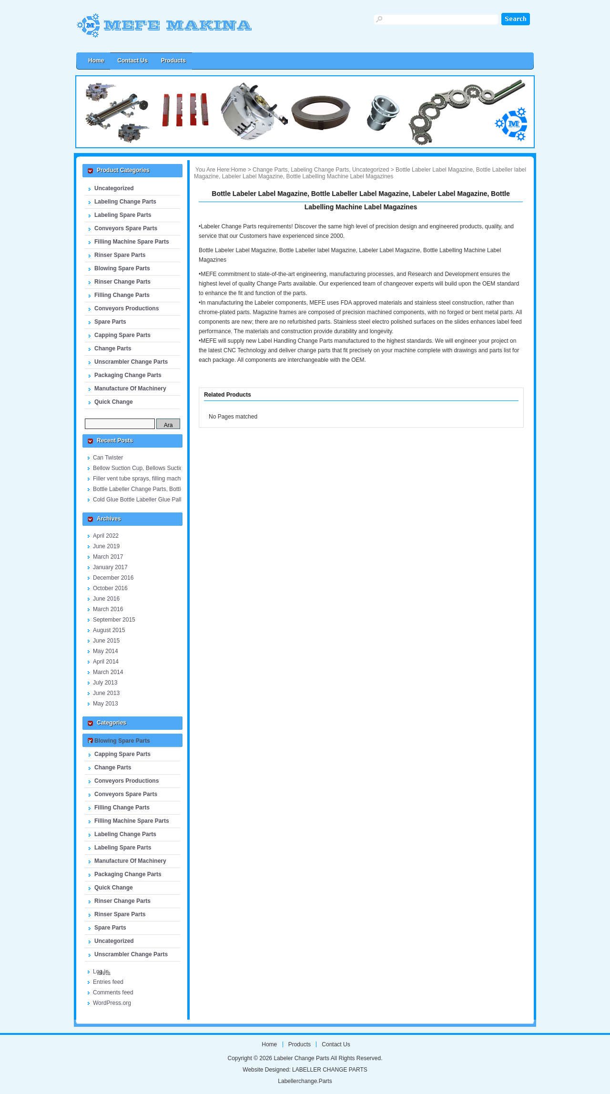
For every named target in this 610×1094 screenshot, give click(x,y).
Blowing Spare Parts (122, 268)
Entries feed (108, 982)
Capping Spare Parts (122, 335)
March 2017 (108, 556)
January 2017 (110, 567)
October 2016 (110, 588)
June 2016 (106, 598)
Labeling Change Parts (125, 201)
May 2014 (105, 651)
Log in (101, 971)
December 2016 (113, 577)
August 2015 (109, 630)
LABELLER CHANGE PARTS (329, 1069)
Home (238, 169)
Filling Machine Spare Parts (131, 241)
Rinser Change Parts (122, 281)
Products (173, 60)
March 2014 (108, 672)
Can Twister (108, 457)
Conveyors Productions (126, 308)
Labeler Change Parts (183, 30)
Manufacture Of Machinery (130, 388)
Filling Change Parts (122, 295)
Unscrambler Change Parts (131, 361)
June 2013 (106, 693)
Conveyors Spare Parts (125, 228)
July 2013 (105, 682)
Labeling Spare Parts (122, 215)
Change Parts (112, 348)
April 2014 (106, 661)
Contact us (132, 60)
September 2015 (114, 619)
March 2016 (108, 609)
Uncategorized (114, 188)
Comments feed (113, 992)
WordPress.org (112, 1003)
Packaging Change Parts (128, 375)
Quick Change (113, 402)
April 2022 (106, 535)
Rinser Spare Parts (119, 255)
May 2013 (105, 703)
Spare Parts (110, 321)
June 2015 (106, 640)
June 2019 (106, 546)
